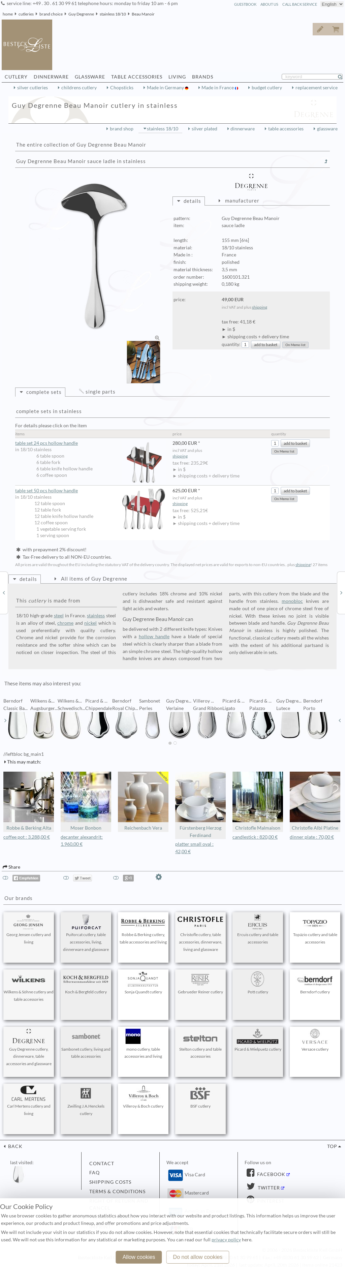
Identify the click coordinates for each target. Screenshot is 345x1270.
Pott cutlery (258, 982)
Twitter (268, 1187)
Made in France (218, 87)
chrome (65, 623)
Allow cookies (139, 1257)
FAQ (94, 1172)
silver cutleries (32, 87)
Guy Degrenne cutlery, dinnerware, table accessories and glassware (29, 1047)
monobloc (292, 601)
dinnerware (242, 128)
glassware (327, 128)
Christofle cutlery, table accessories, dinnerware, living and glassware (200, 933)
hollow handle (154, 636)
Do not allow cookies (198, 1257)
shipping (259, 307)
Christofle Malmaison (257, 801)
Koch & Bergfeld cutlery (86, 982)
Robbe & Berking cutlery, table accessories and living (143, 929)
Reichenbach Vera (143, 801)
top (332, 1146)
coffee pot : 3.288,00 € (26, 837)
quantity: (231, 344)
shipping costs (110, 1182)
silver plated (204, 128)
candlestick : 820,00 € (255, 837)
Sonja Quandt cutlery (143, 982)
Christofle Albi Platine (315, 801)
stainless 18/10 (113, 14)
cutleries (26, 14)
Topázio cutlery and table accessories (315, 929)
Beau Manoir (143, 14)
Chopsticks (121, 87)
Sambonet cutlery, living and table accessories (86, 1044)
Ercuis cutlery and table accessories (258, 929)
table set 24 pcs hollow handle (90, 443)
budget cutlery (267, 87)
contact (101, 1163)
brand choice (51, 14)
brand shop (121, 128)
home (8, 14)
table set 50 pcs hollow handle (90, 491)
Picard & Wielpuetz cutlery (257, 1040)
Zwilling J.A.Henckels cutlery (86, 1101)
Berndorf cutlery (315, 982)
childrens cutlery (79, 87)
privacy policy (226, 1239)
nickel (90, 623)
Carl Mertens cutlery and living (29, 1101)
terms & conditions (117, 1191)
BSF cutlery (200, 1097)
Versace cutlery (315, 1040)
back (15, 1146)
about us (269, 4)
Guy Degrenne (81, 14)
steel (59, 615)
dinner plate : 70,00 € (312, 837)
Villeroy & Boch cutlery (143, 1097)
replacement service (316, 87)
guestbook (245, 4)
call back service (299, 4)
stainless (96, 615)
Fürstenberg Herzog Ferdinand (200, 805)
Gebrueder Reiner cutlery (200, 982)
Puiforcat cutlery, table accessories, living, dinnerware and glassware (86, 933)
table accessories (286, 128)
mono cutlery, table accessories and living (143, 1044)
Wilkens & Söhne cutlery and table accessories (29, 986)
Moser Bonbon (86, 801)
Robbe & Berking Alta (28, 801)
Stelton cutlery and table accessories (200, 1044)
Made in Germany (166, 87)
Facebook (270, 1174)
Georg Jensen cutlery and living (29, 929)
